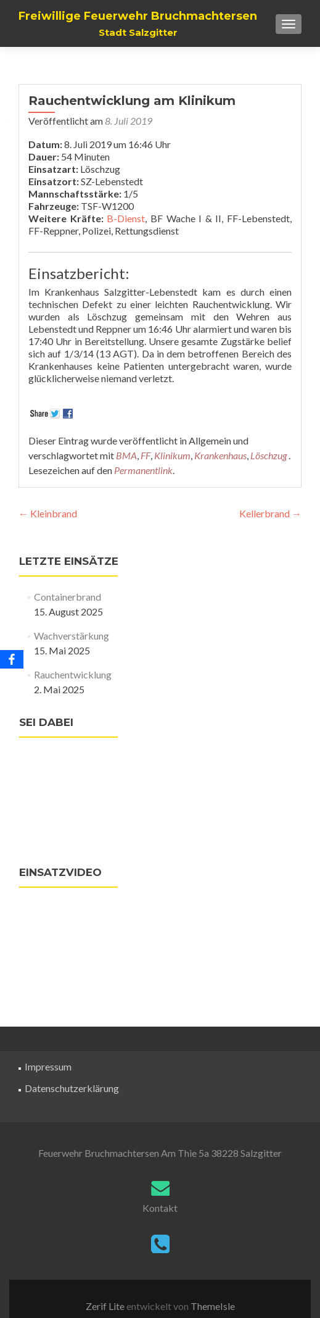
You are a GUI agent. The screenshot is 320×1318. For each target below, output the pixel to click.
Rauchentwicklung (73, 674)
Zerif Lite (106, 1306)
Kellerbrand (270, 513)
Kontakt (160, 1208)
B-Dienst (126, 218)
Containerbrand (67, 597)
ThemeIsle (213, 1306)
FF (145, 455)
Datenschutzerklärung (72, 1088)
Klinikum (172, 455)
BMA (126, 455)
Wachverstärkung (71, 635)
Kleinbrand (47, 513)
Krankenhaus (220, 455)
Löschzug (268, 455)
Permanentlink (143, 470)
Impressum (48, 1066)
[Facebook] (11, 659)
